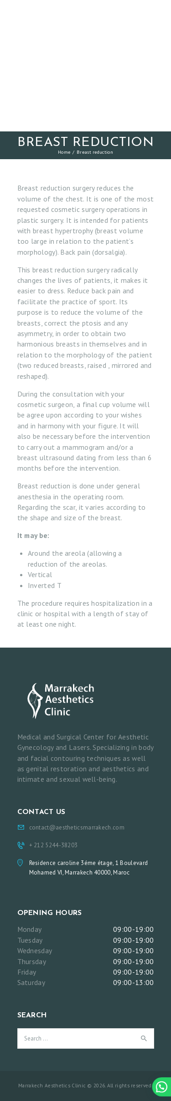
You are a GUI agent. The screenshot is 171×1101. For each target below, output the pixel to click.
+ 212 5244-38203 (53, 845)
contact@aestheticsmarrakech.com (76, 827)
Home (64, 152)
